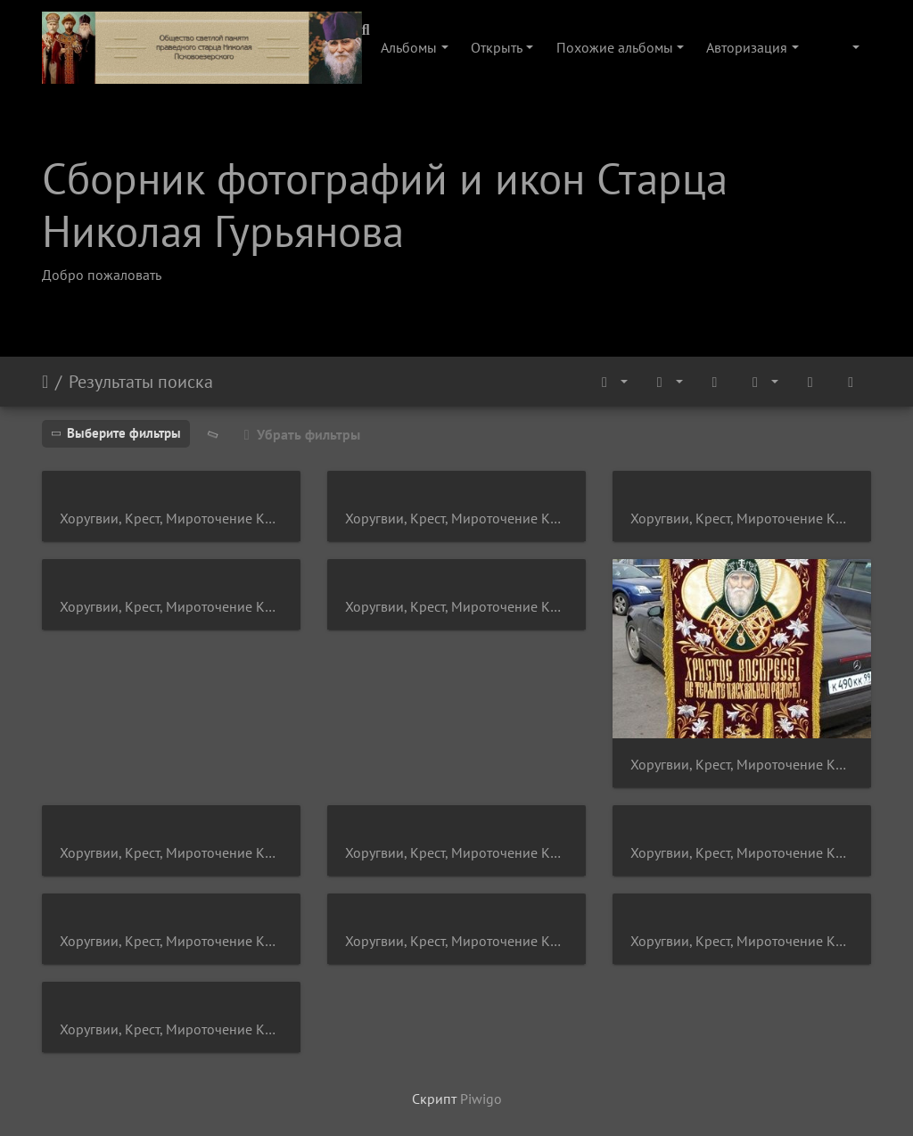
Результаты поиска (141, 381)
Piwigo (481, 1098)
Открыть (496, 47)
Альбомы (409, 47)
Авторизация (746, 47)
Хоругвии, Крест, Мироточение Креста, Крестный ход (171, 518)
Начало (45, 381)
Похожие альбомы (614, 47)
